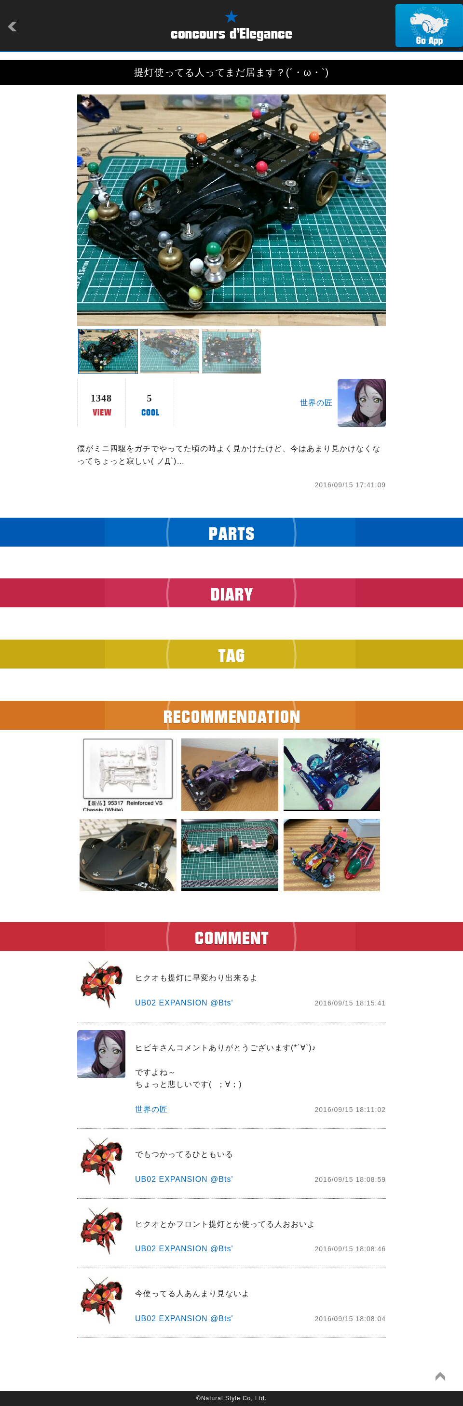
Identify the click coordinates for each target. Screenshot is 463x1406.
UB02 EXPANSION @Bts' (184, 1003)
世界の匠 (316, 403)
